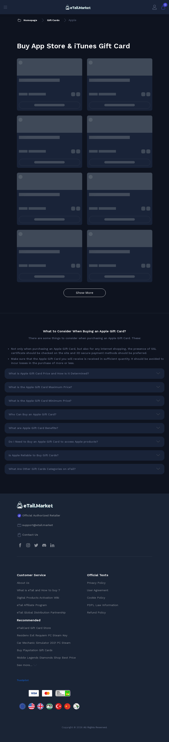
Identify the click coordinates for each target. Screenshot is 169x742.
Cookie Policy (96, 597)
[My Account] (154, 7)
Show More (84, 293)
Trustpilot (23, 680)
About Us (23, 582)
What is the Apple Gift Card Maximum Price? (40, 387)
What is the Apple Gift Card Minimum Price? (40, 400)
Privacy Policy (96, 582)
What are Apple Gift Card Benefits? (33, 428)
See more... (27, 665)
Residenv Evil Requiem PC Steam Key (42, 635)
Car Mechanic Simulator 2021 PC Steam (44, 642)
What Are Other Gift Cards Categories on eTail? (42, 468)
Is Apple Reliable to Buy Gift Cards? (33, 455)
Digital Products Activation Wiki (38, 597)
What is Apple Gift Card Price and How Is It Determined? (49, 373)
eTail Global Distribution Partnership (41, 612)
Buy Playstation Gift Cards (34, 650)
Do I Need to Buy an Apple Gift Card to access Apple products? (53, 441)
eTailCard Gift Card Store (34, 627)
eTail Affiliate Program (32, 605)
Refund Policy (96, 612)
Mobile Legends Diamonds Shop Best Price (46, 657)
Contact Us (30, 534)
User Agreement (97, 590)
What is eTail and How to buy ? (38, 590)
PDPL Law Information (102, 605)
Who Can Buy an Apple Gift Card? (32, 414)
